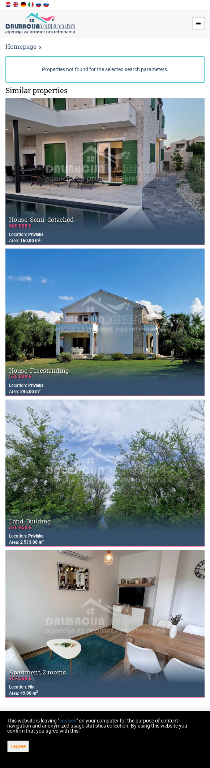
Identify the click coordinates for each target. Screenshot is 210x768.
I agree (18, 746)
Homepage (21, 46)
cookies (67, 721)
